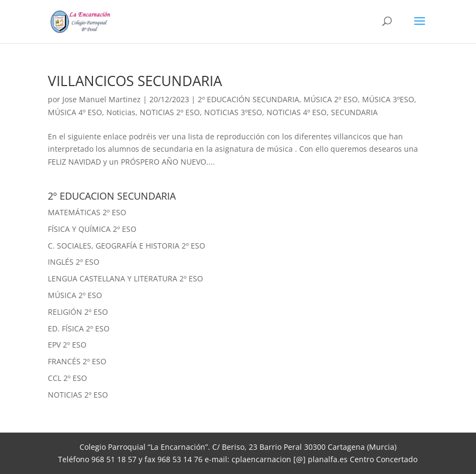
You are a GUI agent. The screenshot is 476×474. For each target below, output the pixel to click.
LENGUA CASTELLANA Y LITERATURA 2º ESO (125, 278)
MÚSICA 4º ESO (75, 112)
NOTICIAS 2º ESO (170, 112)
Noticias (120, 112)
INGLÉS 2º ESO (73, 262)
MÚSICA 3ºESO (388, 99)
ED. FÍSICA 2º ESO (79, 328)
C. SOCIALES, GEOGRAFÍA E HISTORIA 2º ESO (126, 245)
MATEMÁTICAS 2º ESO (87, 212)
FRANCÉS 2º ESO (77, 361)
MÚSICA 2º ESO (331, 99)
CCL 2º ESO (67, 378)
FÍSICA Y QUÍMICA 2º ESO (92, 229)
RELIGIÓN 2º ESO (78, 312)
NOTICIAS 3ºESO (233, 112)
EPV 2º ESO (67, 344)
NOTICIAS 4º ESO (296, 112)
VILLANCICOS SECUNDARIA (135, 80)
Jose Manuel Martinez (101, 99)
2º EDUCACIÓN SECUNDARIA (248, 99)
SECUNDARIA (354, 112)
